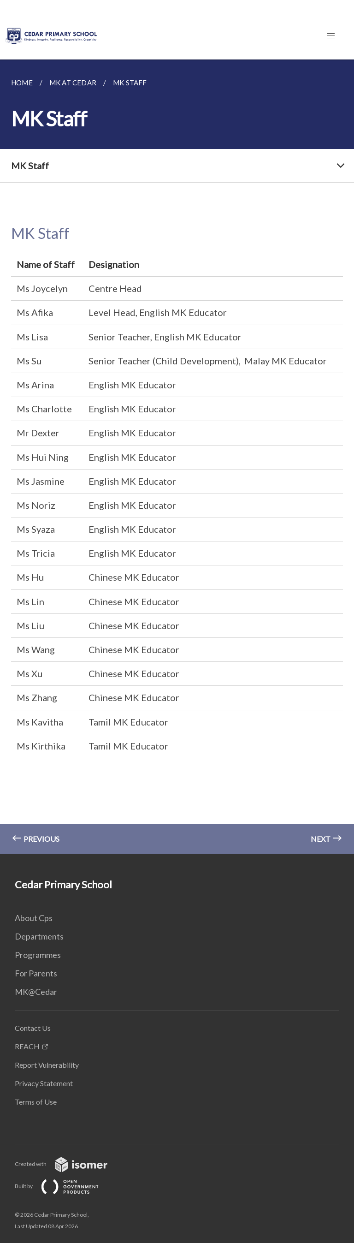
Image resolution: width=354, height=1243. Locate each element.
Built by (64, 1186)
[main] (177, 456)
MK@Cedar (36, 992)
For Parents (36, 973)
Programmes (38, 955)
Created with (68, 1163)
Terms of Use (36, 1101)
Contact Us (33, 1027)
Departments (39, 936)
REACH (27, 1046)
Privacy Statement (44, 1083)
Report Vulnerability (47, 1064)
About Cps (34, 918)
